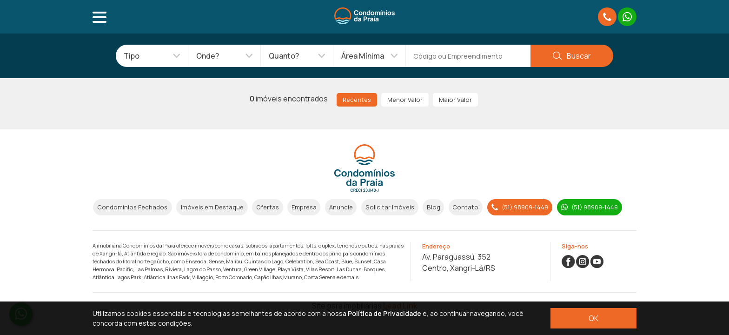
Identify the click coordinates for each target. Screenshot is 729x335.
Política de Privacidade (384, 313)
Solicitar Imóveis (389, 207)
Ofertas (267, 207)
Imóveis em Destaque (212, 207)
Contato (465, 207)
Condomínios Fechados (132, 207)
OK (593, 318)
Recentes (357, 99)
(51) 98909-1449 (519, 207)
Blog (433, 207)
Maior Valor (455, 99)
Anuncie (341, 207)
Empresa (304, 207)
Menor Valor (405, 99)
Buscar (571, 56)
